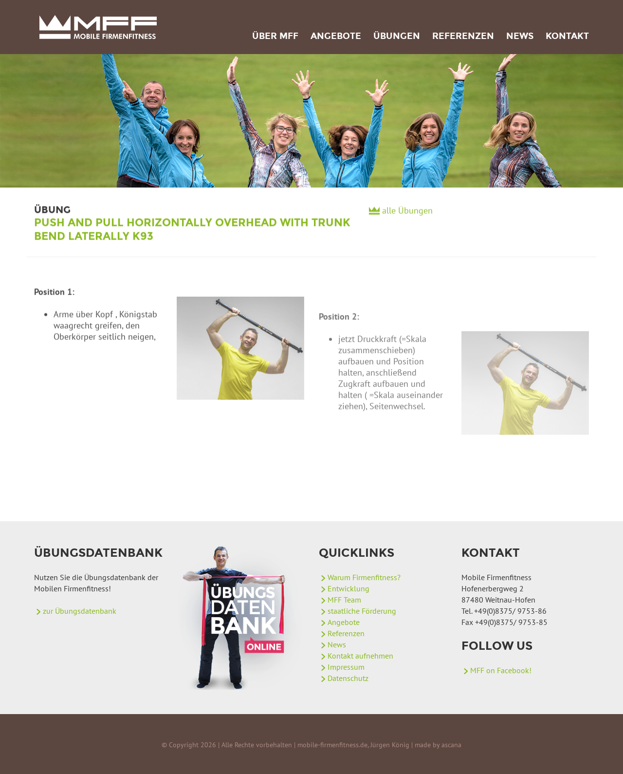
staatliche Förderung (362, 611)
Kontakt (567, 36)
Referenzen (463, 36)
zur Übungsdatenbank (79, 611)
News (519, 36)
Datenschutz (348, 678)
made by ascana (438, 744)
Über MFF (275, 36)
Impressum (346, 667)
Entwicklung (348, 588)
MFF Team (344, 599)
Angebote (336, 36)
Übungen (396, 36)
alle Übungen (407, 213)
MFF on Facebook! (500, 670)
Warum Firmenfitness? (364, 577)
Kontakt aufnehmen (360, 656)
